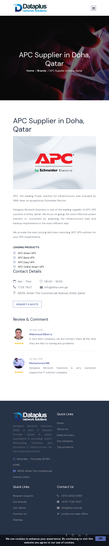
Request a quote (23, 495)
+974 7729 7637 (71, 501)
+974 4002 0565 (71, 495)
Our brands (20, 501)
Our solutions (65, 441)
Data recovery (65, 435)
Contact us (20, 513)
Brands (41, 70)
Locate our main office (74, 513)
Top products (65, 447)
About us (62, 429)
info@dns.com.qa (71, 507)
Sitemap (18, 519)
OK (100, 538)
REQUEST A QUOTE (27, 304)
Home (30, 70)
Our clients (19, 507)
